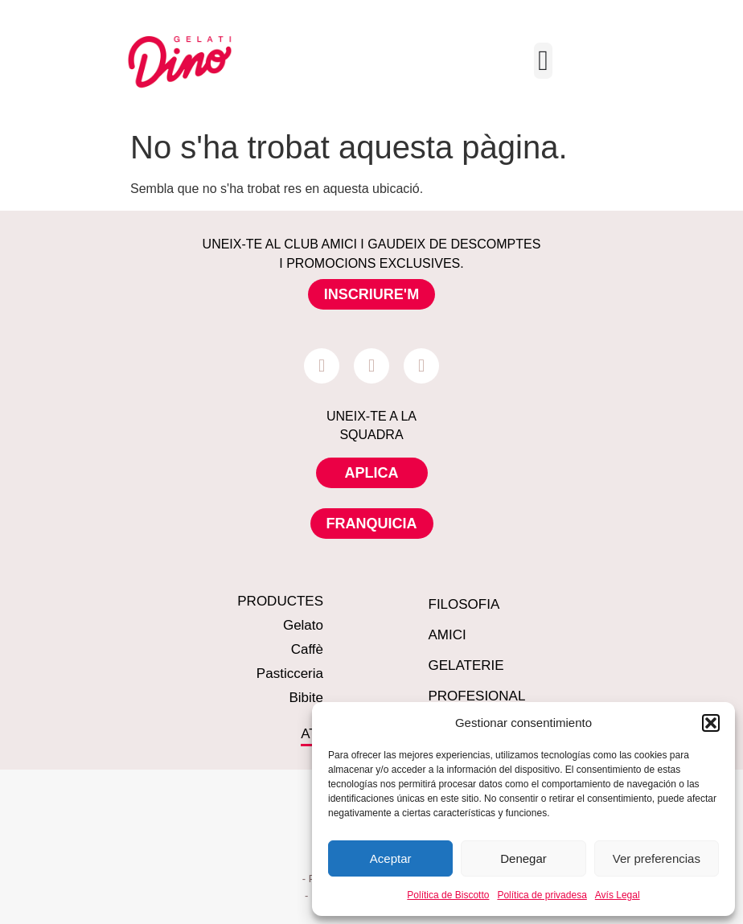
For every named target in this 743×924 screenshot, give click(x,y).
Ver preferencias (656, 858)
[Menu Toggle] (543, 61)
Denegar (523, 858)
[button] (711, 723)
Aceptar (391, 858)
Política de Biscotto (448, 895)
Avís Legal (617, 895)
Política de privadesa (541, 895)
